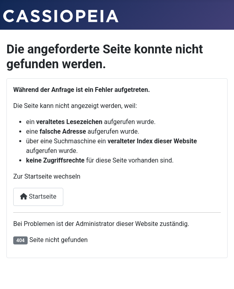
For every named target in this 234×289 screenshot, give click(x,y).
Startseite (38, 196)
